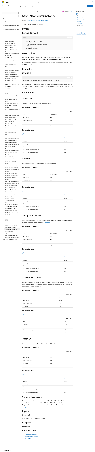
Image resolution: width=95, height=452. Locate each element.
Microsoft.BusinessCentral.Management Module (37, 20)
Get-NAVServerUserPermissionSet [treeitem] (12, 83)
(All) (24, 134)
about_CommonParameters (29, 407)
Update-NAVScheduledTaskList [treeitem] (12, 237)
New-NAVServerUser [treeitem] (10, 146)
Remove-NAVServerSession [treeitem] (11, 175)
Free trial (90, 6)
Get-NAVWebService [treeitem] (10, 91)
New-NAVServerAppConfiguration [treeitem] (11, 135)
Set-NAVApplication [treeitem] (9, 198)
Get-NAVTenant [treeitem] (8, 89)
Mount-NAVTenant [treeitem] (9, 121)
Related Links (80, 25)
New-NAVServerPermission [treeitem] (11, 142)
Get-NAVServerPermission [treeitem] (11, 74)
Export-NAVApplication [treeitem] (10, 45)
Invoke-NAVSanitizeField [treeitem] (10, 117)
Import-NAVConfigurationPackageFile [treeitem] (12, 94)
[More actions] (71, 11)
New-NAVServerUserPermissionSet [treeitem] (12, 149)
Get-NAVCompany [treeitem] (9, 60)
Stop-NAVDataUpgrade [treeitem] (10, 227)
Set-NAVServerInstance (31, 434)
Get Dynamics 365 (81, 6)
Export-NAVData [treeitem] (9, 47)
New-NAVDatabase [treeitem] (9, 130)
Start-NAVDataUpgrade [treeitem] (10, 223)
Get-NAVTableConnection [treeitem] (11, 86)
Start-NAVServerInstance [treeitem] (11, 225)
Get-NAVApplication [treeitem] (9, 58)
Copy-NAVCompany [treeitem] (10, 41)
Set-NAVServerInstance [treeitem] (10, 208)
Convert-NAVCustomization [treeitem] (11, 39)
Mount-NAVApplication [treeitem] (10, 119)
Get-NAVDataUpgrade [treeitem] (10, 64)
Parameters (80, 19)
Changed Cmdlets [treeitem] (7, 21)
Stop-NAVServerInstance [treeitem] (11, 229)
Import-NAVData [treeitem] (9, 97)
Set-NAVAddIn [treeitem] (8, 196)
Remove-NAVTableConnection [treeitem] (12, 183)
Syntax (79, 14)
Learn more (47, 222)
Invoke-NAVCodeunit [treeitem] (10, 113)
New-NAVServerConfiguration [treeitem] (12, 138)
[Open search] (88, 2)
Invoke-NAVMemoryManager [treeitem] (12, 115)
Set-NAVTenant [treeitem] (8, 217)
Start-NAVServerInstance (31, 438)
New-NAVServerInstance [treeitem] (11, 140)
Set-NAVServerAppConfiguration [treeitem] (11, 203)
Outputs (79, 23)
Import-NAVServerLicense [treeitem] (11, 105)
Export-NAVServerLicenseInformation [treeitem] (12, 52)
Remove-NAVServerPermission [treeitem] (12, 169)
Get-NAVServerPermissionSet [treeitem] (12, 76)
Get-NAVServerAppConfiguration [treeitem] (11, 67)
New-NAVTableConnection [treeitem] (11, 152)
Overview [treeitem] (5, 18)
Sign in (91, 2)
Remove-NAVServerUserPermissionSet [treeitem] (12, 180)
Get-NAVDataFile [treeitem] (9, 62)
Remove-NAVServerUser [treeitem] (10, 177)
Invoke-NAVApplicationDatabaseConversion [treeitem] (12, 109)
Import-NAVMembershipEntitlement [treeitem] (11, 102)
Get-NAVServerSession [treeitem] (10, 78)
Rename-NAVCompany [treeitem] (10, 187)
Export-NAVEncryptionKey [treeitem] (11, 49)
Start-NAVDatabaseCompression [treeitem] (11, 220)
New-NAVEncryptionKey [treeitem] (10, 132)
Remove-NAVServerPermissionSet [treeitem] (11, 172)
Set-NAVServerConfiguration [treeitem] (11, 206)
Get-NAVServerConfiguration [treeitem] (12, 70)
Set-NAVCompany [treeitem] (9, 200)
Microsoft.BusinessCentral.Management (31, 11)
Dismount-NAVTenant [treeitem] (10, 43)
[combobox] (10, 13)
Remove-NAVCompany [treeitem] (10, 161)
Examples (80, 17)
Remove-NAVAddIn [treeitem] (9, 157)
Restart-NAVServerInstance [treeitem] (11, 192)
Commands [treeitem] (8, 37)
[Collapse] (18, 10)
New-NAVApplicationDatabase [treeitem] (12, 125)
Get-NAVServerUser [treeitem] (9, 80)
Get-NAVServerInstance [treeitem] (10, 72)
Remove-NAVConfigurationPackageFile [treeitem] (12, 164)
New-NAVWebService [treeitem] (10, 154)
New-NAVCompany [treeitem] (9, 128)
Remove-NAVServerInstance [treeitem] (11, 167)
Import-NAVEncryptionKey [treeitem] (11, 99)
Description (79, 15)
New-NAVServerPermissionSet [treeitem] (12, 144)
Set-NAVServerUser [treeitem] (9, 215)
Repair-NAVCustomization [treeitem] (11, 189)
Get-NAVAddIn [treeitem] (8, 55)
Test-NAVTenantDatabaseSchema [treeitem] (11, 234)
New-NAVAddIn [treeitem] (8, 123)
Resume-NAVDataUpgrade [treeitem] (11, 194)
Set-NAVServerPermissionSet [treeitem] (11, 212)
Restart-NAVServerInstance (32, 436)
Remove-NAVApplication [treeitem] (10, 159)
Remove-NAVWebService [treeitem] (11, 185)
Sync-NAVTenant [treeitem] (9, 231)
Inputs (79, 21)
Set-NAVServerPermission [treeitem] (11, 210)
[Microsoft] (3, 2)
